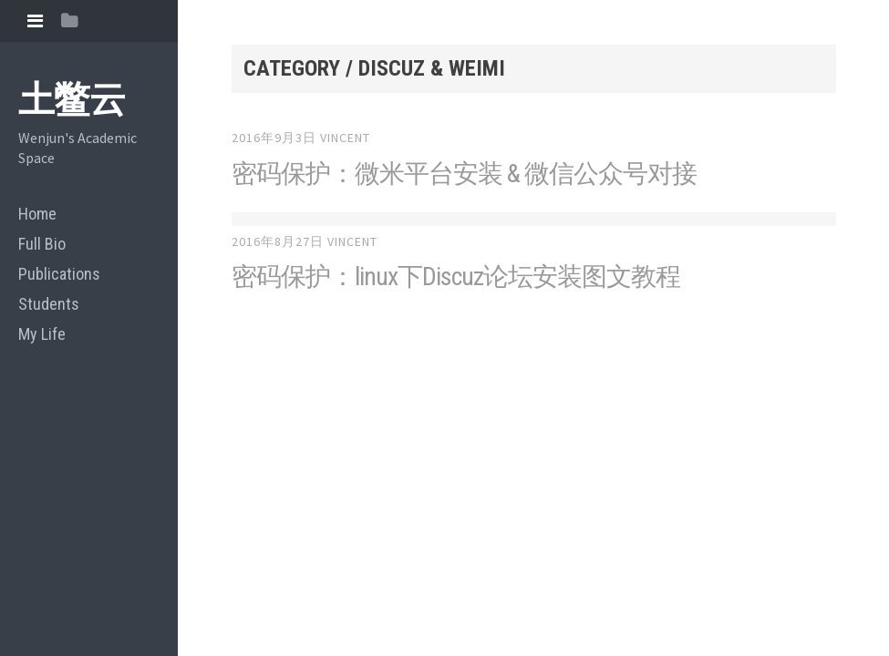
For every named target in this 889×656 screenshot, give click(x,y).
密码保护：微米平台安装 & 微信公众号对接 (464, 174)
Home (37, 213)
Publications (59, 273)
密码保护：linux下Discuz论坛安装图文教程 (456, 276)
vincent (345, 137)
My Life (42, 333)
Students (48, 303)
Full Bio (42, 243)
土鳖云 (71, 99)
